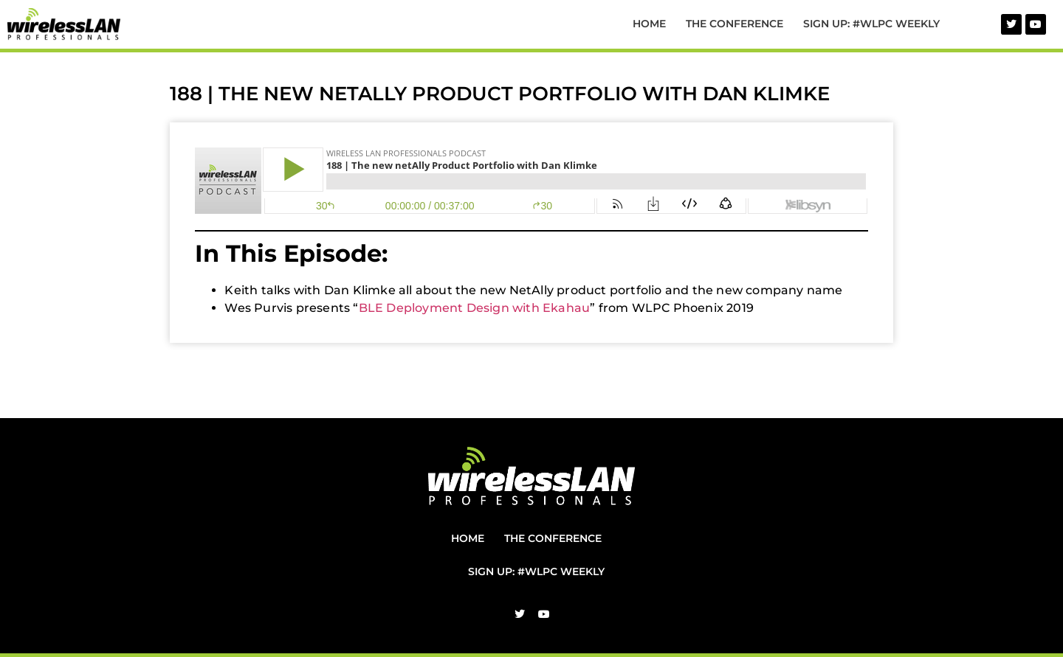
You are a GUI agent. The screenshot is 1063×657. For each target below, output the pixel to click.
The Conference (734, 23)
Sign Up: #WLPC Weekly (871, 23)
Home (649, 23)
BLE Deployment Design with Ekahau (475, 308)
